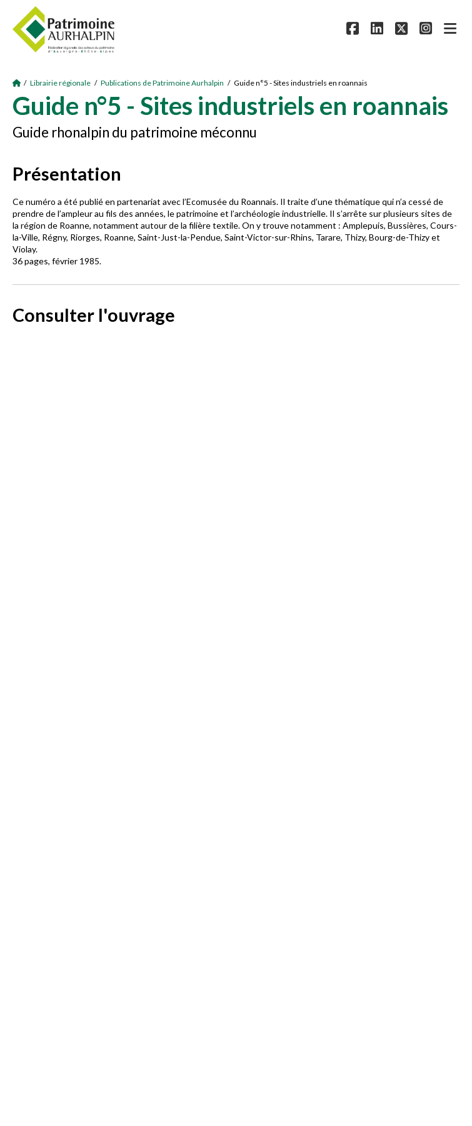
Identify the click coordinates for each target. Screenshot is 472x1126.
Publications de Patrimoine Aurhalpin (162, 82)
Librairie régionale (60, 82)
